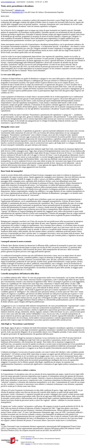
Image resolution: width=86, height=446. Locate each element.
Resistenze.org (17, 12)
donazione (28, 438)
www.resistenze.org (8, 2)
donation (28, 444)
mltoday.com (19, 10)
